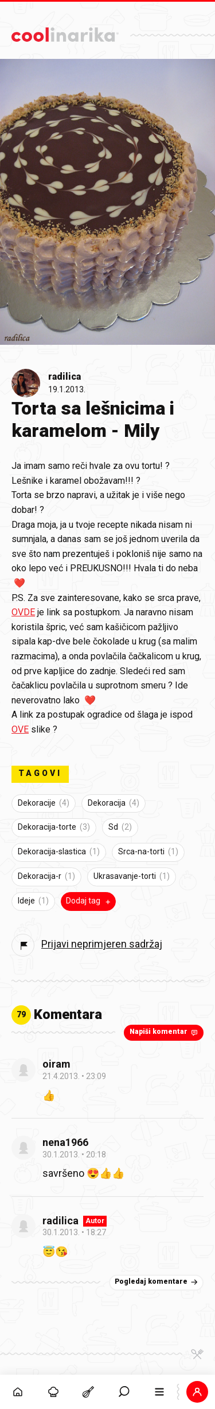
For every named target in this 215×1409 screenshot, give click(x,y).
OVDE (23, 612)
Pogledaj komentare (157, 1282)
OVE (20, 729)
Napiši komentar (165, 1032)
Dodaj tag (89, 901)
